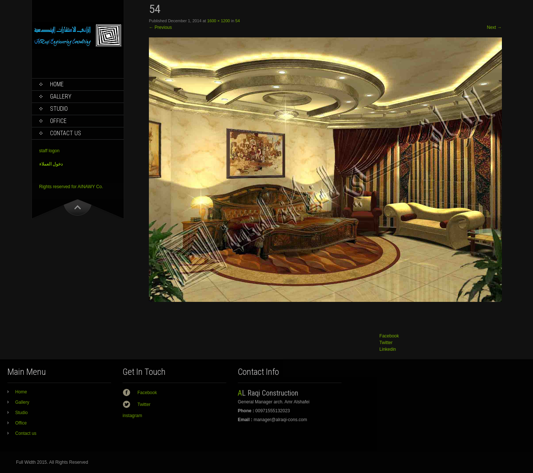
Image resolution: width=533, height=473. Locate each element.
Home (57, 84)
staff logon (49, 150)
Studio (59, 108)
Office (58, 120)
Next (494, 27)
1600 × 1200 (218, 21)
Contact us (65, 133)
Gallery (60, 96)
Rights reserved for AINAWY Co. (71, 186)
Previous (160, 27)
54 (237, 21)
